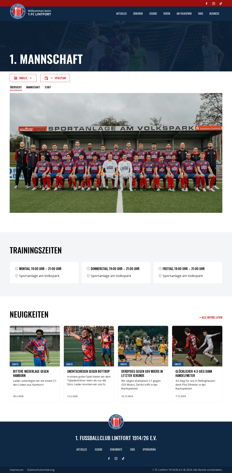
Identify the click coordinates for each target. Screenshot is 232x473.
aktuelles (121, 13)
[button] (138, 13)
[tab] (16, 88)
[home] (30, 11)
